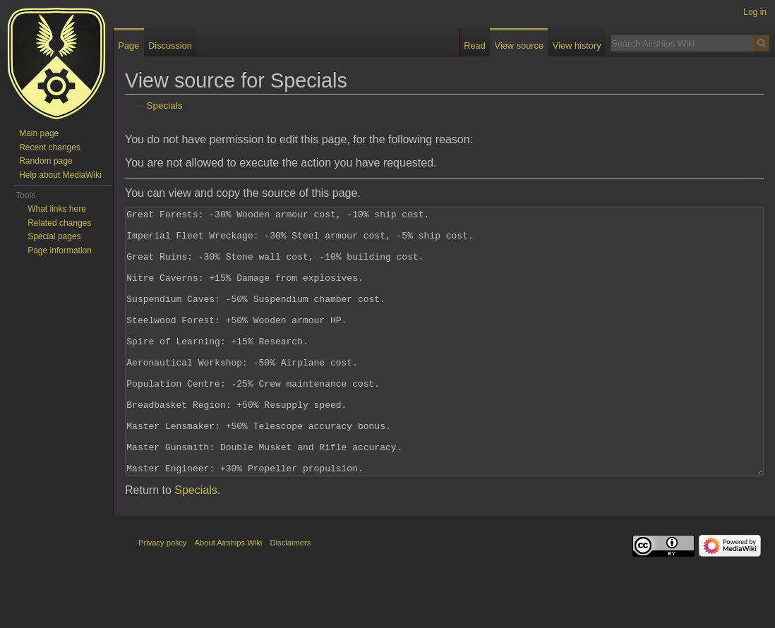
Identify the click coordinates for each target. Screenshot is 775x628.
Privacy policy (162, 595)
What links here (57, 209)
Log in (755, 12)
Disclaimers (290, 595)
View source (519, 45)
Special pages (54, 236)
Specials (165, 105)
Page (128, 45)
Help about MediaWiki (60, 175)
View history (577, 45)
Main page (39, 133)
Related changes (59, 223)
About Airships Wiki (229, 595)
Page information (60, 250)
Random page (45, 161)
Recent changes (49, 147)
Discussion (170, 45)
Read (475, 45)
